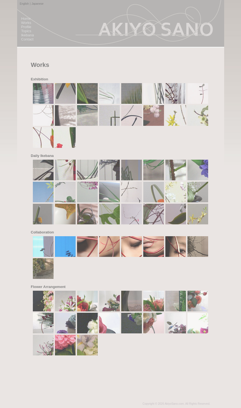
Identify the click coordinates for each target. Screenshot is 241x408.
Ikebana (27, 35)
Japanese (37, 3)
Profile (26, 27)
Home (26, 19)
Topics (26, 31)
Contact (27, 39)
